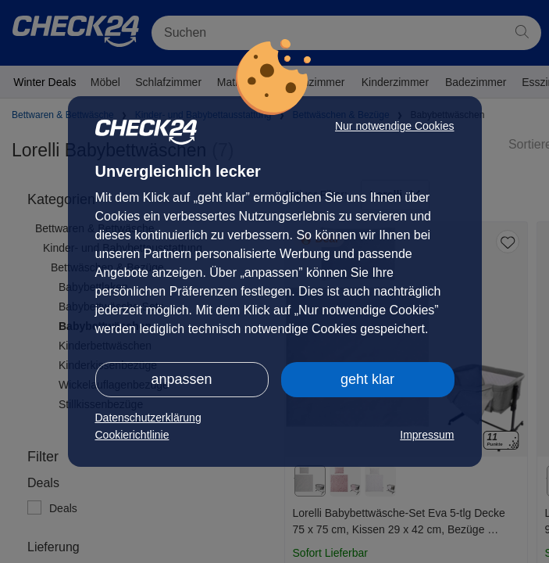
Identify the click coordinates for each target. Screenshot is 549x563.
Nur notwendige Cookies (395, 126)
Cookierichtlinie (132, 435)
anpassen (181, 379)
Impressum (427, 435)
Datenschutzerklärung (148, 417)
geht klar (367, 379)
